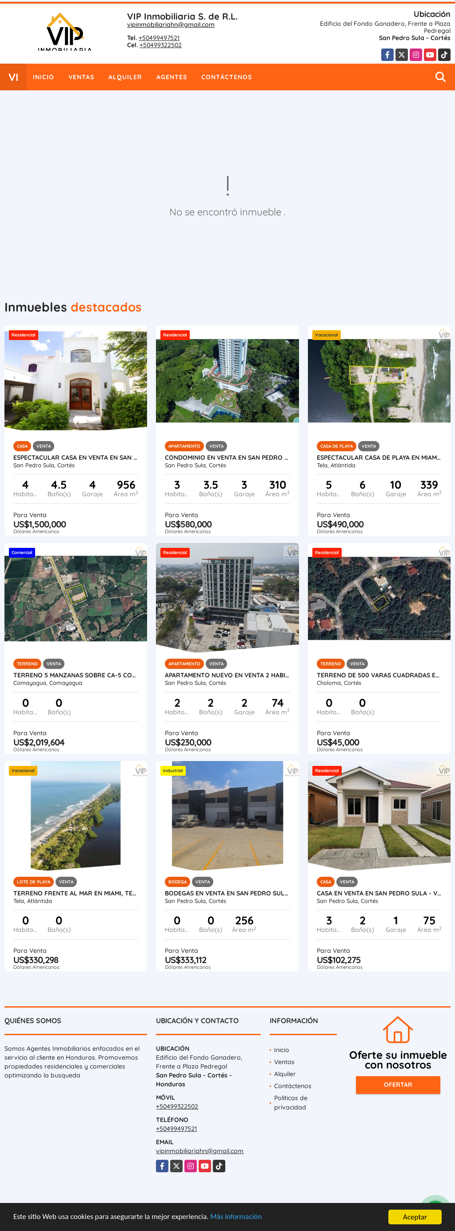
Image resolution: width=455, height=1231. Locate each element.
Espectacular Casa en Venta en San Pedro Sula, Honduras (75, 457)
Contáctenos (226, 77)
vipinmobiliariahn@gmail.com (171, 24)
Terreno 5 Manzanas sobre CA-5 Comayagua (75, 675)
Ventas (81, 77)
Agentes (171, 77)
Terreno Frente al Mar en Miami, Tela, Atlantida (75, 893)
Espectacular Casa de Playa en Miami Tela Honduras (379, 457)
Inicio (43, 77)
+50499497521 (159, 38)
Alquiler (125, 77)
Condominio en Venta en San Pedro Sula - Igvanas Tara (227, 457)
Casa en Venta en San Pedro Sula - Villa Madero (379, 893)
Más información (237, 1217)
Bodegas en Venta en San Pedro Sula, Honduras (227, 893)
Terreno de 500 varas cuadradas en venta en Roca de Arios (379, 675)
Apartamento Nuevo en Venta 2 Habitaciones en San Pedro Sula (227, 675)
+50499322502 (161, 45)
